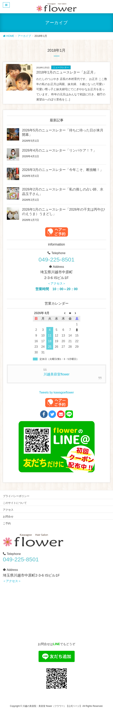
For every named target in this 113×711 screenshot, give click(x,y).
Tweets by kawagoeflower (56, 392)
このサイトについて (15, 502)
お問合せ (8, 516)
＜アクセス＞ (56, 283)
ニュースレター (61, 67)
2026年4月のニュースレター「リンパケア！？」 (59, 150)
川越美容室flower (56, 374)
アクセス (8, 509)
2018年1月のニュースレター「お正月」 (66, 72)
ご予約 (7, 523)
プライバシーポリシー (16, 496)
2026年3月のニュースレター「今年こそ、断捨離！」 (62, 170)
